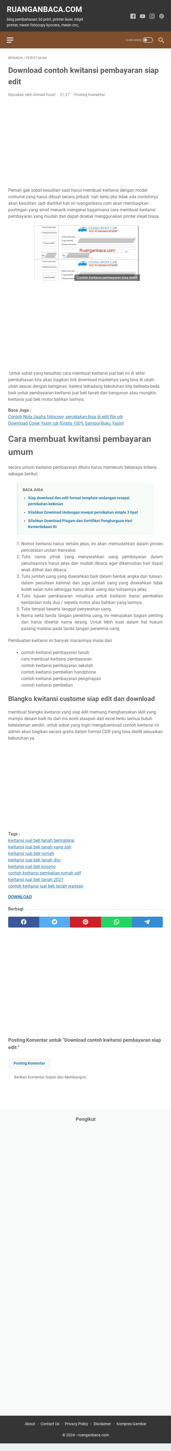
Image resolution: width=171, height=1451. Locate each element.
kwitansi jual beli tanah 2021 (35, 876)
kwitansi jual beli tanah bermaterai (41, 837)
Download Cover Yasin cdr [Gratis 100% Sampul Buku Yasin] (66, 420)
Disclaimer (102, 1431)
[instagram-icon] (150, 14)
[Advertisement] (85, 139)
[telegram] (147, 919)
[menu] (14, 35)
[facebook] (23, 919)
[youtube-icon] (141, 14)
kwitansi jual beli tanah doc (34, 857)
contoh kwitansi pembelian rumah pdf (44, 870)
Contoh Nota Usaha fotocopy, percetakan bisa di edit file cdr (65, 413)
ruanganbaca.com (46, 6)
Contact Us (50, 1431)
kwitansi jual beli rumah (31, 850)
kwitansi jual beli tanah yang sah (39, 844)
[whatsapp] (116, 919)
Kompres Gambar (131, 1431)
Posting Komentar (89, 91)
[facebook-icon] (131, 14)
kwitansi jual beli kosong (32, 863)
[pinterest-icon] (160, 14)
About (30, 1431)
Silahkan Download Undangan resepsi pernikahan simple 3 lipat (83, 509)
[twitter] (54, 919)
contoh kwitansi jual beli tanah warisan (45, 883)
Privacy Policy (76, 1431)
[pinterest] (85, 919)
